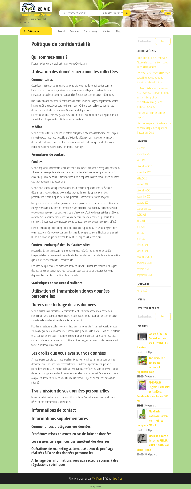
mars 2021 (141, 239)
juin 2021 (141, 220)
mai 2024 (141, 148)
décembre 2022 (144, 166)
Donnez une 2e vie (35, 15)
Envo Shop (117, 478)
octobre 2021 (143, 202)
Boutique (74, 31)
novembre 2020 (144, 263)
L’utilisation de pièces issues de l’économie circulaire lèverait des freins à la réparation (152, 62)
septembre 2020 (144, 275)
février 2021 (142, 245)
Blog (118, 31)
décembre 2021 (144, 190)
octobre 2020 (143, 269)
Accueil (61, 31)
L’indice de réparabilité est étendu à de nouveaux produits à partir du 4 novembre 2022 (154, 127)
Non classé (142, 290)
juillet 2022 (142, 178)
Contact (107, 31)
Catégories (33, 31)
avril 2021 (141, 233)
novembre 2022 (144, 172)
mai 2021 (141, 227)
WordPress (97, 478)
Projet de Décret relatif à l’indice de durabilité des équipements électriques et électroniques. (153, 77)
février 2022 (142, 184)
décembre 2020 (144, 257)
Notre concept (91, 31)
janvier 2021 (142, 251)
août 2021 (141, 214)
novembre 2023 (144, 154)
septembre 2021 (144, 208)
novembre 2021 (144, 196)
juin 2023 (141, 160)
